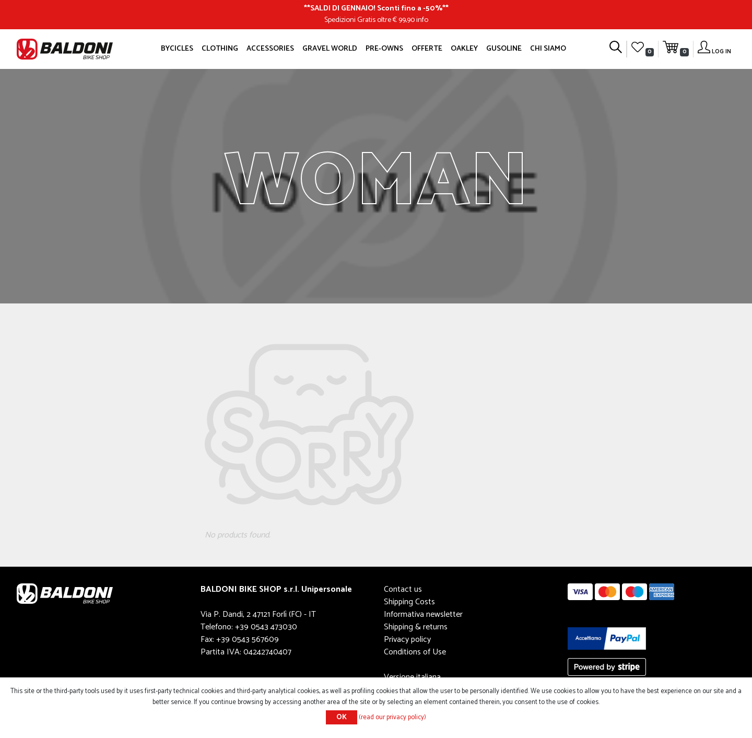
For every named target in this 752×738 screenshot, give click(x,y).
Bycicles (177, 48)
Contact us (403, 589)
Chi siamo (548, 48)
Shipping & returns (416, 627)
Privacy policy (407, 639)
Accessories (270, 48)
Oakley (464, 48)
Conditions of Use (415, 652)
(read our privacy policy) (392, 717)
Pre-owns (384, 48)
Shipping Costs (409, 602)
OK (341, 717)
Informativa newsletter (423, 614)
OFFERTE (427, 48)
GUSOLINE (504, 48)
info (422, 20)
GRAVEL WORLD (329, 48)
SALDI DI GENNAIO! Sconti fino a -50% (376, 8)
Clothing (220, 48)
